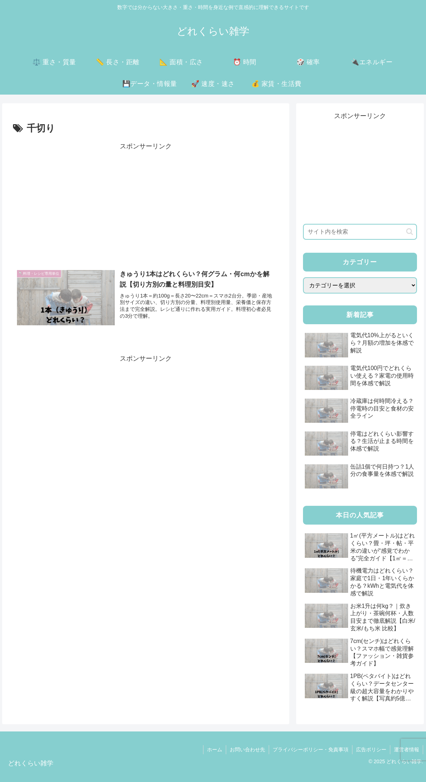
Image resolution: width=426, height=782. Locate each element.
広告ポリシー (371, 749)
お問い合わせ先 (247, 749)
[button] (409, 231)
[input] (360, 232)
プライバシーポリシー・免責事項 (310, 749)
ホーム (214, 749)
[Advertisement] (145, 202)
